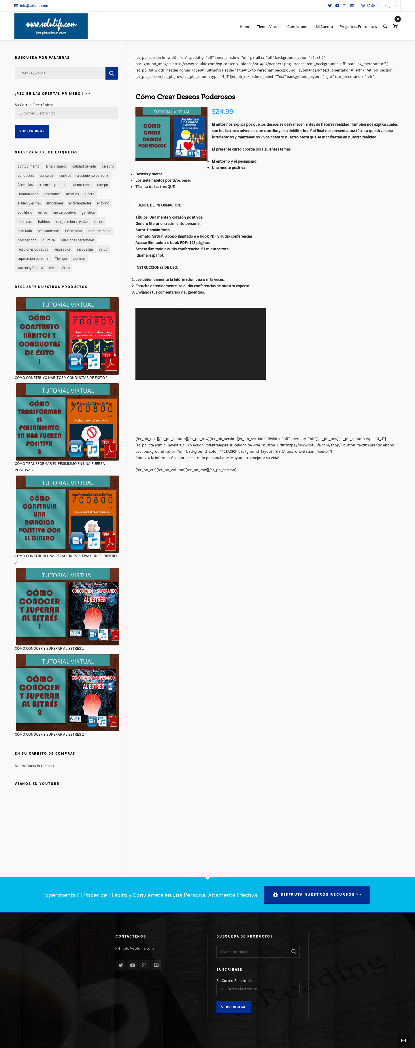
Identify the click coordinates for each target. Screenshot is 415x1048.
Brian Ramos (56, 166)
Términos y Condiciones (383, 1040)
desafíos (72, 194)
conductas (26, 175)
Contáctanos (352, 1040)
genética (88, 212)
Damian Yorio (28, 194)
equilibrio (25, 212)
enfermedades (80, 203)
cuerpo (102, 185)
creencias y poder (52, 185)
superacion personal (33, 258)
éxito (66, 268)
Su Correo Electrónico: (34, 105)
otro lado (25, 231)
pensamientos (48, 231)
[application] (200, 344)
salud (103, 249)
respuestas (85, 249)
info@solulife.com (31, 5)
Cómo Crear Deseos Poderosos (185, 97)
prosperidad (27, 240)
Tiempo (61, 258)
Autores (332, 1040)
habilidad (25, 221)
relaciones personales (77, 240)
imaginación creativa (71, 221)
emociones (54, 203)
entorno (103, 203)
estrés (42, 212)
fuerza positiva (64, 212)
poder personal (99, 231)
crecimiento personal (92, 175)
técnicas (79, 258)
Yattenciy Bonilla (30, 268)
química (48, 240)
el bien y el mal (29, 203)
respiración (62, 249)
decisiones (52, 194)
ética (52, 268)
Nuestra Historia (310, 1040)
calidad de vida (84, 166)
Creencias (25, 185)
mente (99, 221)
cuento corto (81, 185)
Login (391, 5)
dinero (89, 194)
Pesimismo (73, 231)
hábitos (44, 221)
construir (46, 175)
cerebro (108, 166)
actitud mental (29, 166)
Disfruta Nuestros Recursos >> (317, 894)
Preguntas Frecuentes (279, 1040)
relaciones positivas (33, 249)
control (65, 175)
